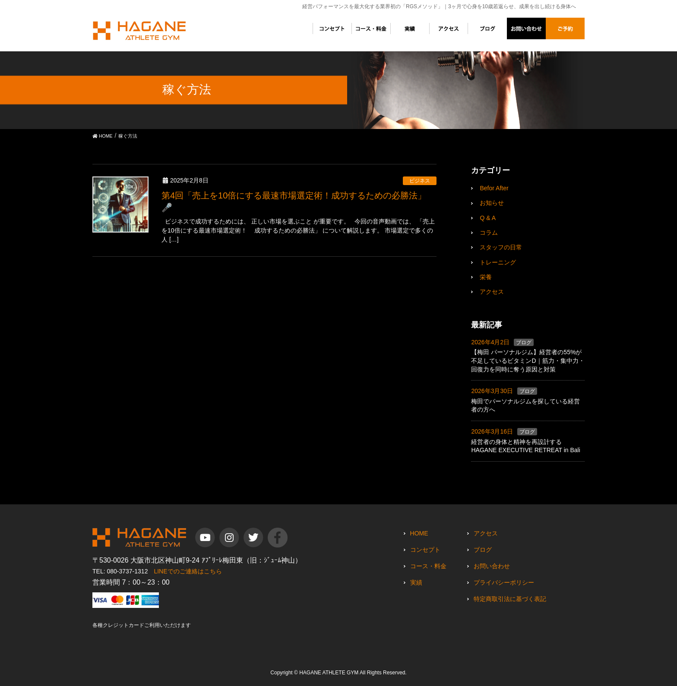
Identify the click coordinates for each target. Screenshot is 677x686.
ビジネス (419, 181)
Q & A (488, 217)
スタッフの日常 (501, 247)
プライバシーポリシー (504, 582)
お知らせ (492, 202)
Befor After (494, 188)
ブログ (523, 343)
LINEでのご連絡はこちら (187, 571)
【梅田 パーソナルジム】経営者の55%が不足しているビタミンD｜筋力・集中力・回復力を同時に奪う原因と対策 (527, 360)
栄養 (486, 277)
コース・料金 (428, 566)
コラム (489, 232)
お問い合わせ (492, 566)
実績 (416, 582)
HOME (419, 533)
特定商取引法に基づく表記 (510, 598)
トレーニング (498, 262)
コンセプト (425, 549)
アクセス (492, 291)
